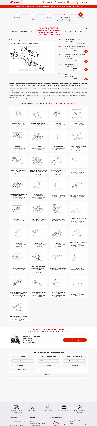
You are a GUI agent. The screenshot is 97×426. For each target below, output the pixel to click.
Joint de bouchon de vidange (48, 361)
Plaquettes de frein (74, 361)
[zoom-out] (10, 40)
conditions (79, 6)
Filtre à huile (74, 365)
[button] (87, 28)
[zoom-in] (19, 40)
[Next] (64, 31)
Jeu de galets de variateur (74, 356)
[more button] (83, 51)
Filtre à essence (22, 369)
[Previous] (32, 31)
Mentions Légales (35, 425)
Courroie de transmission (48, 356)
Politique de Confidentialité (38, 423)
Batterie (22, 361)
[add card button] (86, 51)
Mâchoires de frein (22, 365)
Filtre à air (48, 365)
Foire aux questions (15, 420)
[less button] (79, 51)
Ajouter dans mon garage (74, 340)
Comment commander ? (17, 425)
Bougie (23, 356)
